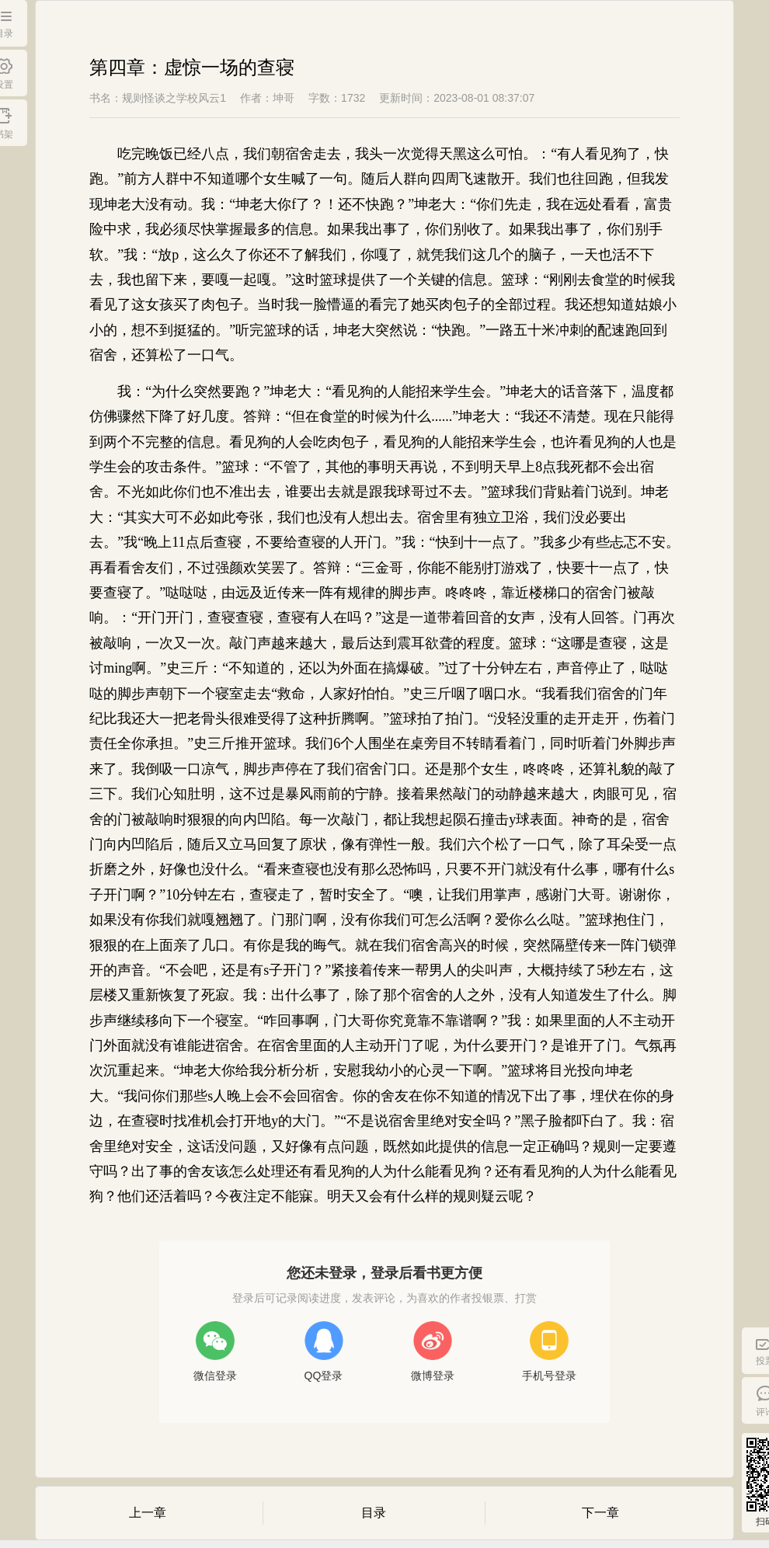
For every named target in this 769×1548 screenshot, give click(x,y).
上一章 (147, 1512)
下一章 (600, 1512)
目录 (373, 1512)
